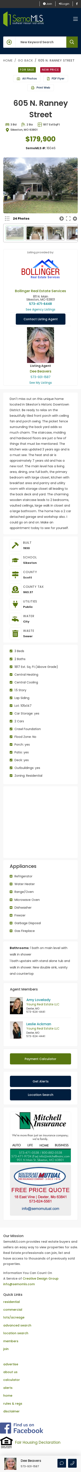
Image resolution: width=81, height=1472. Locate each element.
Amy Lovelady (38, 999)
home (7, 1389)
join (6, 1342)
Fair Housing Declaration (37, 1436)
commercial (12, 1303)
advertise (10, 1358)
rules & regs (12, 1397)
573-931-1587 (41, 377)
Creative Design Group (41, 1272)
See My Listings (40, 382)
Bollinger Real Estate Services (40, 290)
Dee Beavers (40, 371)
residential (11, 1295)
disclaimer (11, 1405)
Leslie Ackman (38, 1024)
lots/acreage (13, 1311)
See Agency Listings (40, 309)
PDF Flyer (55, 78)
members (10, 1335)
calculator (11, 1373)
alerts (8, 1381)
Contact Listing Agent (41, 319)
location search (15, 1327)
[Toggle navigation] (75, 19)
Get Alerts (41, 1081)
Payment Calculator (40, 1059)
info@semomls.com (19, 1278)
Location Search (40, 1095)
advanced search (17, 1319)
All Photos (27, 78)
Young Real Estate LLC (42, 1004)
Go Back (25, 60)
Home (8, 60)
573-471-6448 (40, 304)
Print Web (40, 88)
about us (10, 1365)
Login (64, 4)
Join (47, 4)
